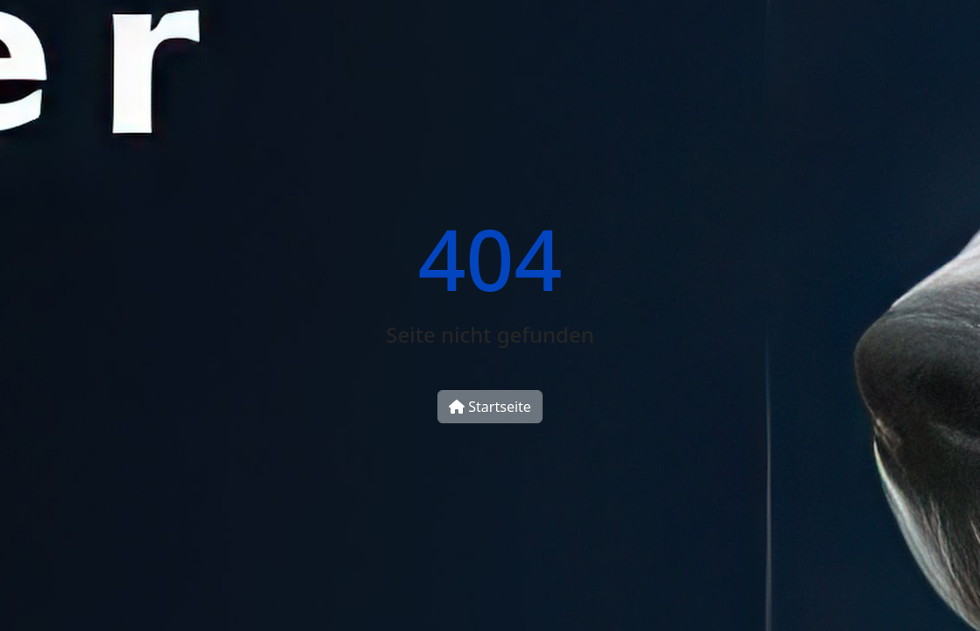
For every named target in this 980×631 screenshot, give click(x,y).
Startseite (490, 406)
